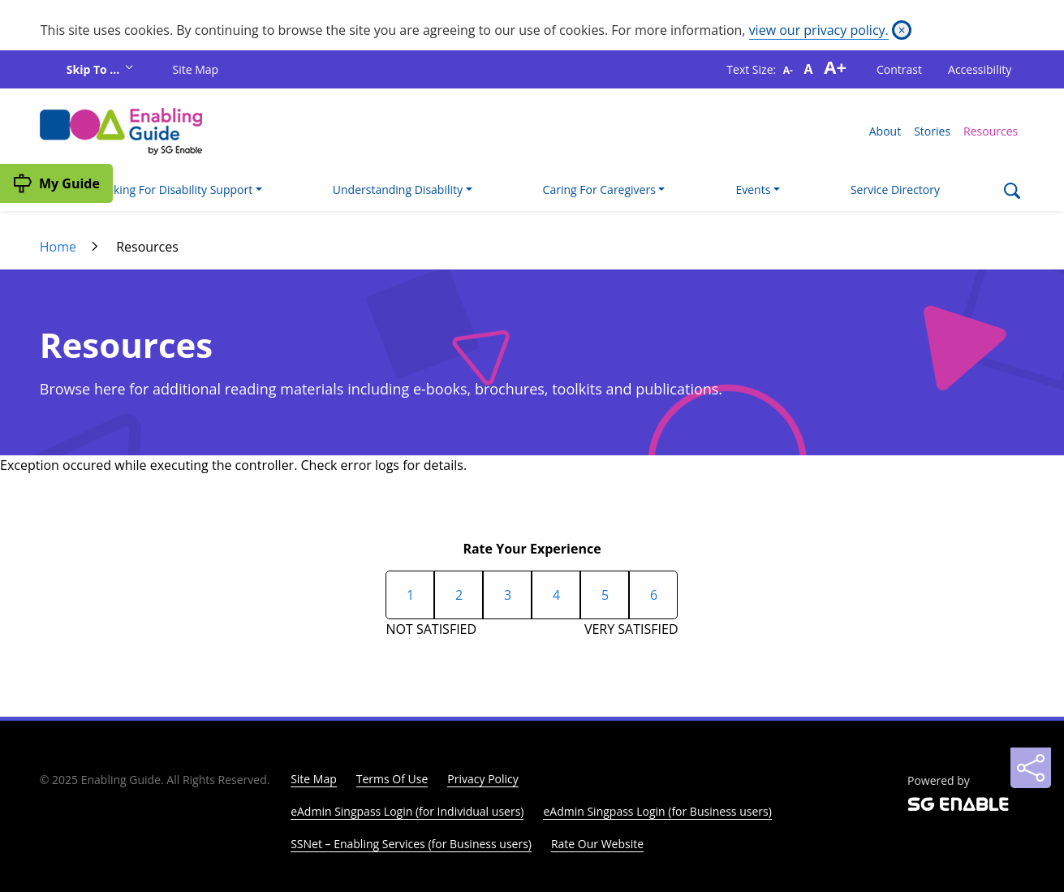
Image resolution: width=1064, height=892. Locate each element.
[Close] (901, 30)
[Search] (1011, 193)
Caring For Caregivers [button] (599, 189)
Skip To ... (95, 69)
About (885, 131)
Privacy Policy (482, 778)
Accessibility (979, 69)
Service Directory (895, 189)
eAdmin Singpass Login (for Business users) (657, 811)
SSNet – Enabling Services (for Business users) (411, 843)
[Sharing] (1030, 768)
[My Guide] (56, 183)
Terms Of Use (392, 778)
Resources (990, 131)
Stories (932, 131)
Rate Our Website (597, 843)
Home (58, 247)
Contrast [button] (899, 69)
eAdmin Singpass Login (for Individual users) (407, 811)
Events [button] (752, 189)
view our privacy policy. (819, 30)
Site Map (196, 69)
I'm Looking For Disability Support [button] (163, 189)
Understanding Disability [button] (398, 189)
